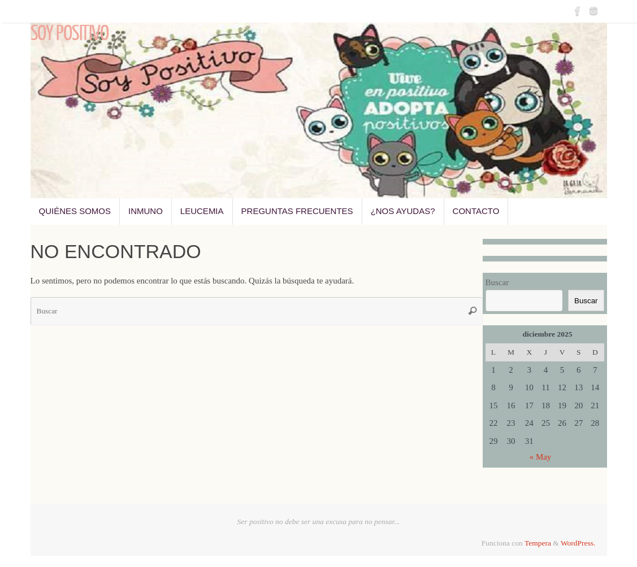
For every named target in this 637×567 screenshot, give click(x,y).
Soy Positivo (70, 34)
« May (541, 456)
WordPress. (578, 543)
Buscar (497, 282)
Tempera (538, 543)
